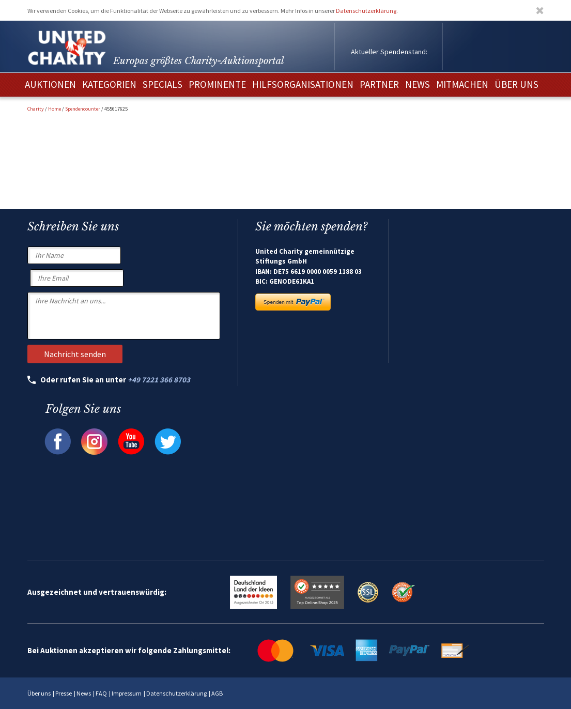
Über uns (39, 693)
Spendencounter (82, 108)
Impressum (127, 693)
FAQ (101, 693)
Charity (35, 108)
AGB (217, 693)
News (83, 693)
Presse (63, 693)
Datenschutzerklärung (366, 10)
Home (54, 108)
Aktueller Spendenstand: (389, 51)
